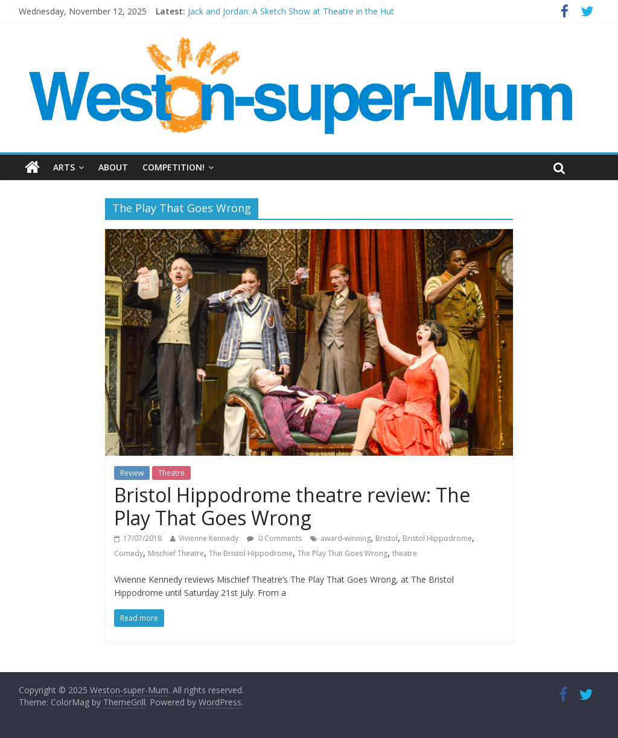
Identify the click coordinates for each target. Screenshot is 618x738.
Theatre (171, 473)
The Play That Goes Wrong (342, 553)
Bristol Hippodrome (437, 538)
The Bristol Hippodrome (251, 553)
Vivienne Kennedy (208, 538)
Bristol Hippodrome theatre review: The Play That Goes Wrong (292, 506)
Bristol (386, 538)
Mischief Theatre (176, 553)
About (113, 167)
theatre (404, 553)
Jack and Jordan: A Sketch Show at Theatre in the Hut (291, 11)
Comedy (128, 553)
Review (132, 473)
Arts (64, 167)
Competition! (173, 167)
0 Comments (274, 538)
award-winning (345, 538)
